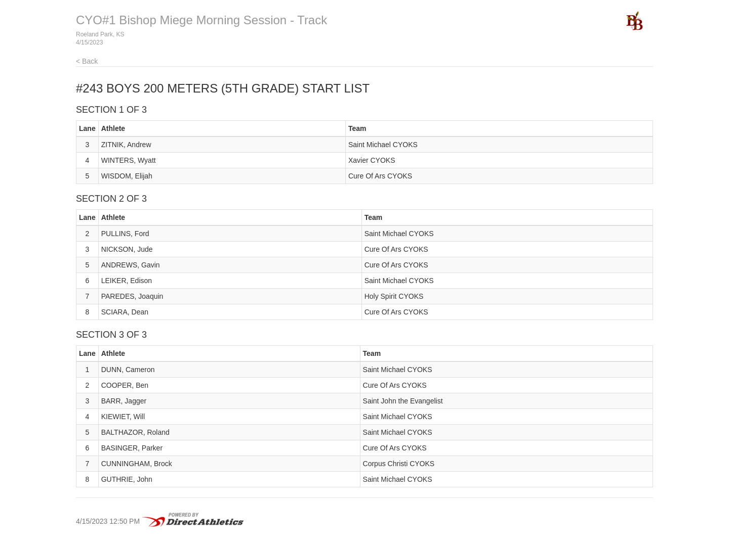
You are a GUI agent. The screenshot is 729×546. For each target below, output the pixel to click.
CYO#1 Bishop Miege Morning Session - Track (201, 20)
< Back (87, 61)
